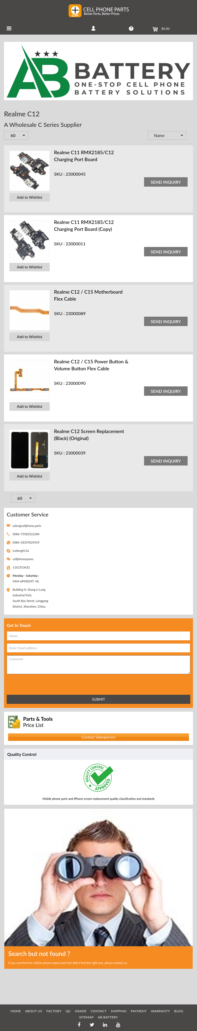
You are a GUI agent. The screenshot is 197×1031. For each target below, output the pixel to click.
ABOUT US (33, 1011)
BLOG (178, 1011)
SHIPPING (119, 1011)
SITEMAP (86, 1017)
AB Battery (108, 1017)
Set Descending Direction (190, 136)
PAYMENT (139, 1011)
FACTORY (54, 1011)
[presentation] (30, 683)
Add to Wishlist (29, 197)
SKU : (59, 173)
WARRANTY (160, 1011)
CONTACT (98, 1011)
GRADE (81, 1011)
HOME (15, 1011)
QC (68, 1011)
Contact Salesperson (98, 737)
